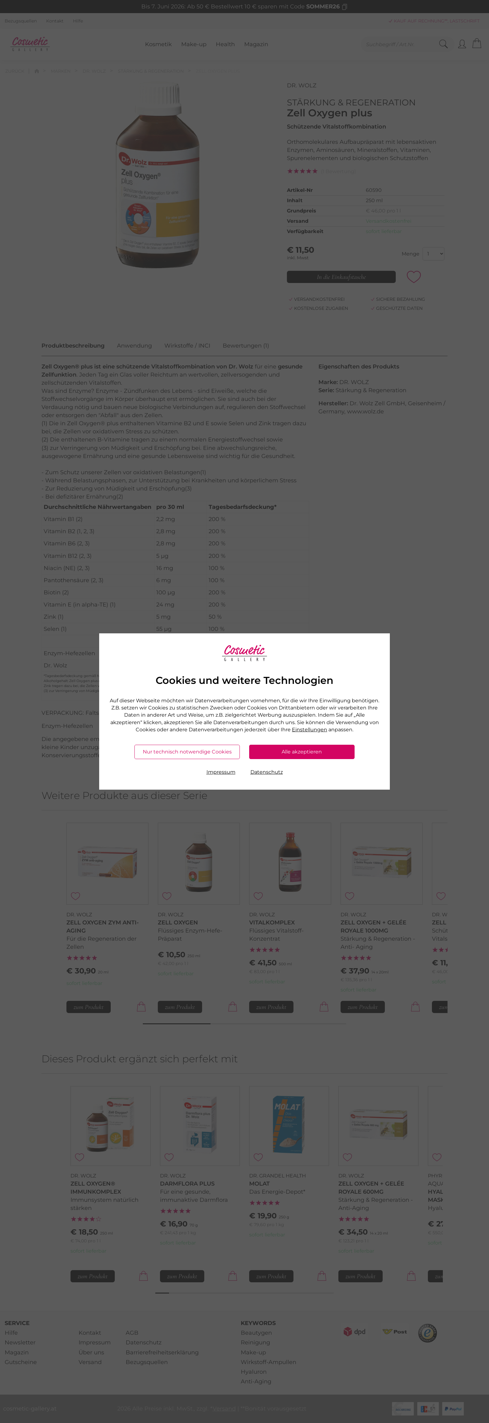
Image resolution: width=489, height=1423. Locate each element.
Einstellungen (309, 730)
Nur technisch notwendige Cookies (187, 752)
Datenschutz (266, 772)
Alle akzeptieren (302, 752)
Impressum (220, 772)
